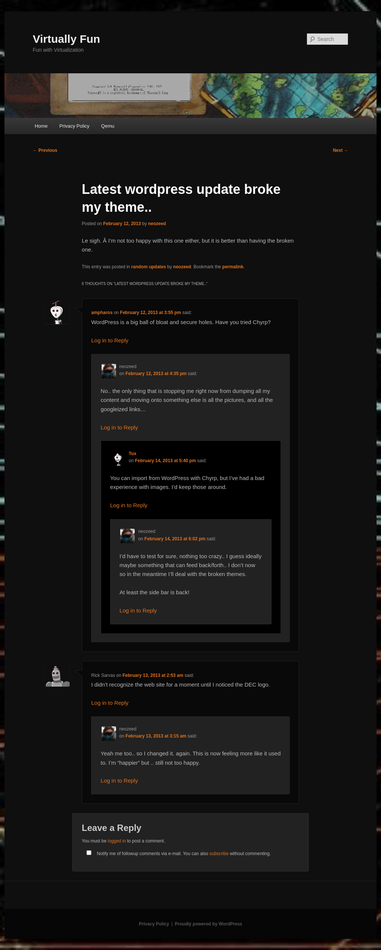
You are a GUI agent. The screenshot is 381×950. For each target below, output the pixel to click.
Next (340, 150)
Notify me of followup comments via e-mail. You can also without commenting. (177, 853)
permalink (232, 266)
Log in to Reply (109, 340)
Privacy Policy (74, 126)
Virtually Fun (66, 39)
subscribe (218, 853)
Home (41, 126)
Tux (132, 453)
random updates (148, 266)
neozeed (157, 223)
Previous (45, 150)
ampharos (101, 312)
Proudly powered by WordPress (208, 924)
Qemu (107, 126)
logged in (117, 841)
